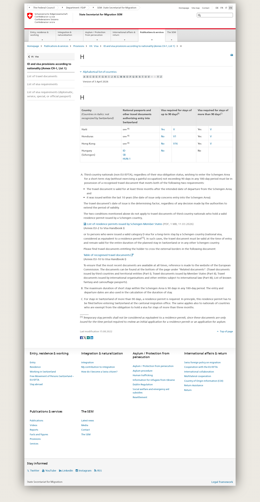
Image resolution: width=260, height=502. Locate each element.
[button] (199, 15)
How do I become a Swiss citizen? (99, 371)
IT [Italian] (226, 7)
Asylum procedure (142, 370)
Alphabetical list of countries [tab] (99, 71)
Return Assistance (193, 385)
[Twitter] (85, 337)
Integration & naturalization (65, 33)
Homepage (184, 8)
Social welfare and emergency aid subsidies (151, 391)
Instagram (85, 470)
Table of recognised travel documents (107, 255)
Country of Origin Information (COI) (203, 380)
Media (84, 425)
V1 (174, 136)
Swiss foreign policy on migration (202, 362)
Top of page (226, 331)
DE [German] (217, 7)
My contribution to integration (98, 366)
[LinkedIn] (91, 337)
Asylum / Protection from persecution (95, 33)
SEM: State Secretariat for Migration (114, 7)
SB (124, 154)
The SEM (171, 32)
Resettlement (140, 397)
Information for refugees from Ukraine (154, 379)
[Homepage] (78, 18)
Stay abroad (36, 384)
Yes (163, 129)
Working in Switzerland (43, 371)
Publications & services (152, 33)
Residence (35, 366)
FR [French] (221, 7)
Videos (33, 425)
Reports (34, 429)
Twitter (34, 470)
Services (34, 443)
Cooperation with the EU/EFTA (201, 366)
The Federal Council (42, 7)
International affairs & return (124, 33)
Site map (196, 8)
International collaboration (199, 371)
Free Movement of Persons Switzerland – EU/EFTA (52, 378)
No (162, 136)
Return (188, 390)
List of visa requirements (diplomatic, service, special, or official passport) (50, 94)
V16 (175, 143)
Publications (36, 420)
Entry (32, 362)
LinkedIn (67, 470)
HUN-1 (127, 158)
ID (124, 150)
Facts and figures (39, 434)
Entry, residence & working (39, 33)
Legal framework (222, 482)
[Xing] (88, 337)
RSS (99, 470)
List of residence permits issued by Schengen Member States (140, 224)
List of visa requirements (42, 84)
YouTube (50, 470)
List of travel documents (42, 76)
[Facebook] (81, 337)
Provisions (78, 46)
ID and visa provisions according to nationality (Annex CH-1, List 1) (139, 46)
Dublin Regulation (143, 384)
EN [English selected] (230, 7)
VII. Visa (93, 46)
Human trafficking (143, 375)
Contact (205, 8)
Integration (87, 362)
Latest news (87, 420)
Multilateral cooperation (197, 376)
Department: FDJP (74, 7)
